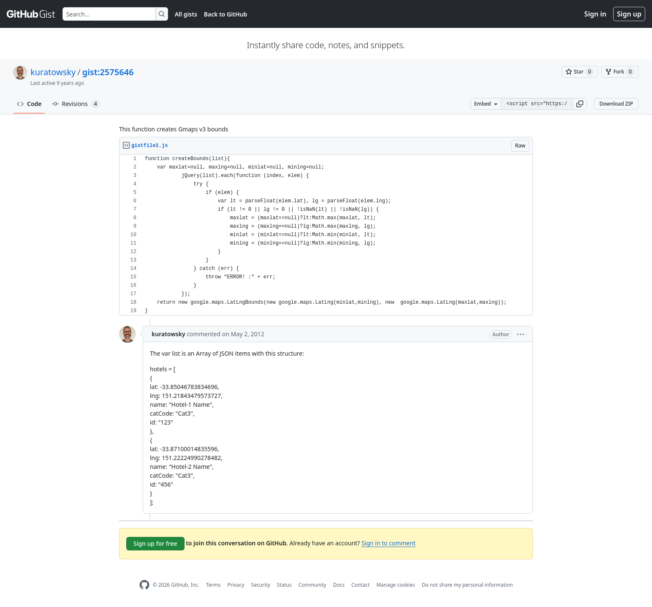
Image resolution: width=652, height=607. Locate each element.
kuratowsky (53, 72)
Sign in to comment (388, 543)
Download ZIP (616, 103)
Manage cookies (395, 584)
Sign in (595, 14)
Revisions (76, 104)
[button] (580, 104)
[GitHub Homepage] (144, 585)
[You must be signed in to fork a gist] (619, 72)
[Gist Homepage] (31, 14)
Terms (213, 584)
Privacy (236, 584)
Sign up (629, 14)
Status (284, 584)
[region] (326, 235)
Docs (339, 584)
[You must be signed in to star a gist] (580, 72)
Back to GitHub (225, 14)
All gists (186, 14)
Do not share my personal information (467, 584)
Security (260, 584)
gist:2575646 (108, 72)
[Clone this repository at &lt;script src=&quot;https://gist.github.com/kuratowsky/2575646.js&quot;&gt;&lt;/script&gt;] (537, 104)
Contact (360, 584)
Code (29, 104)
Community (312, 584)
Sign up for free (155, 543)
